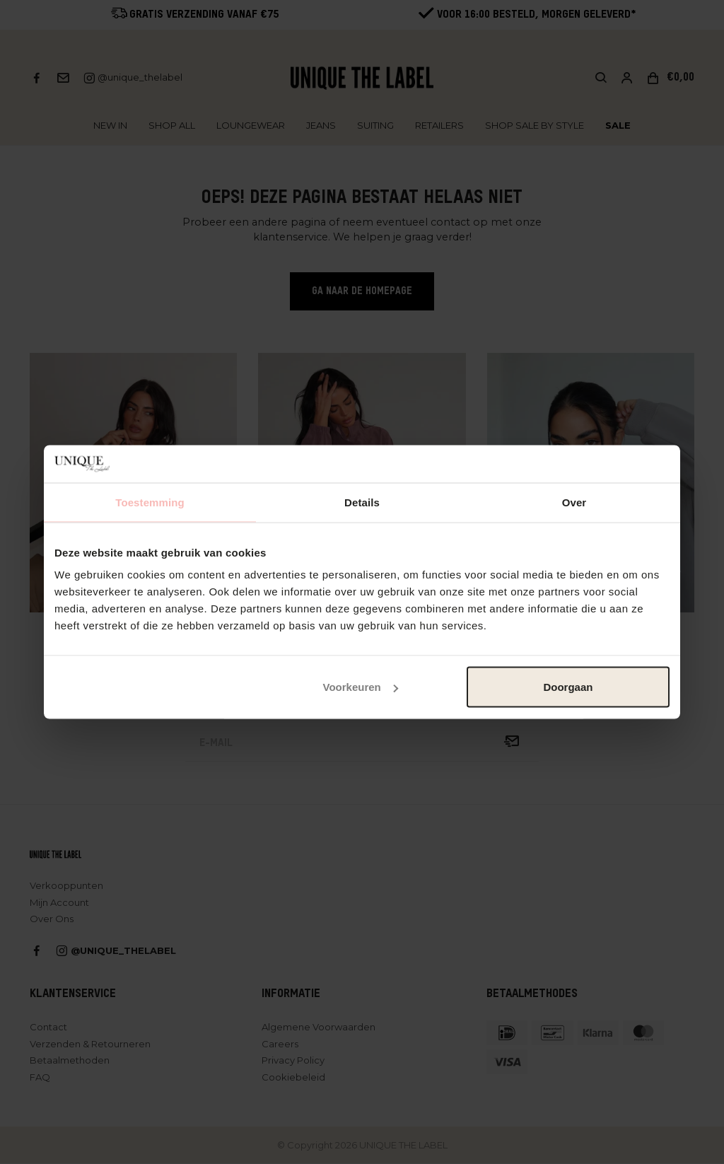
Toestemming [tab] (150, 502)
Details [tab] (362, 502)
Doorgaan (567, 687)
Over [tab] (574, 502)
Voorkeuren (359, 687)
